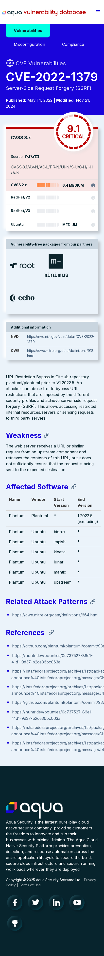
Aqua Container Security (34, 810)
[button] (98, 12)
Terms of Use (30, 885)
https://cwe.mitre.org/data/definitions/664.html (55, 614)
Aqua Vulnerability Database (44, 13)
